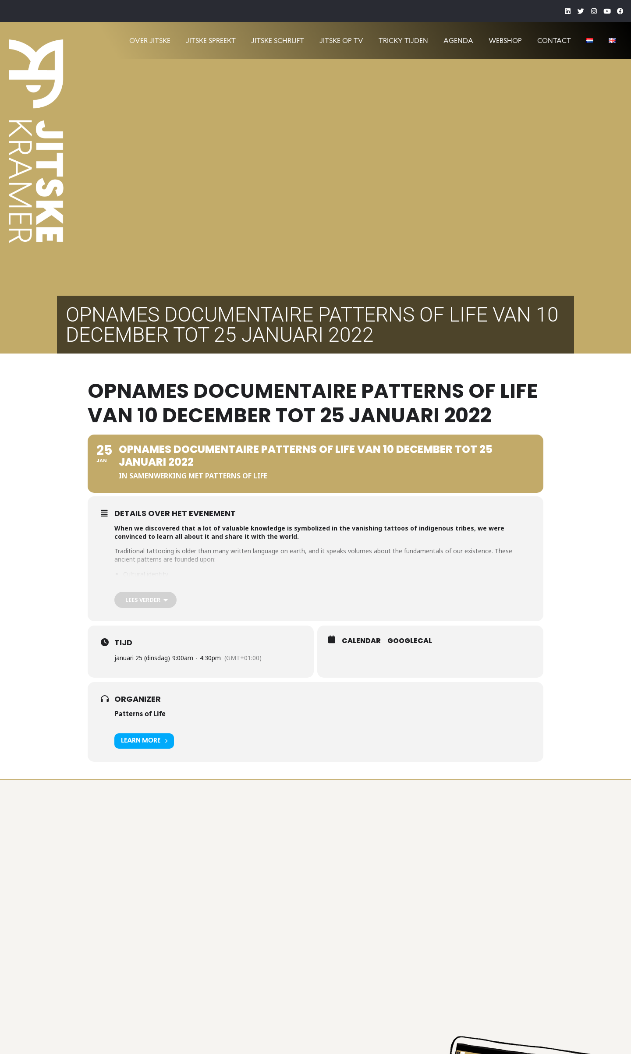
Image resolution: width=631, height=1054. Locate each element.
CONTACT (554, 40)
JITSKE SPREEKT (211, 40)
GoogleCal (409, 641)
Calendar (361, 641)
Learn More (144, 741)
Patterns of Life (140, 714)
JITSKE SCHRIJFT (277, 40)
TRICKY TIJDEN (403, 40)
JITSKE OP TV (341, 40)
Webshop (505, 40)
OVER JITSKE (149, 40)
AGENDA (458, 40)
